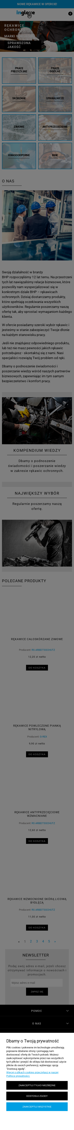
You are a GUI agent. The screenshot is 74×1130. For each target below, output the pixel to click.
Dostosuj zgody (37, 1096)
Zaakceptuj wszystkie (37, 1106)
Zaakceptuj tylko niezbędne (37, 1085)
